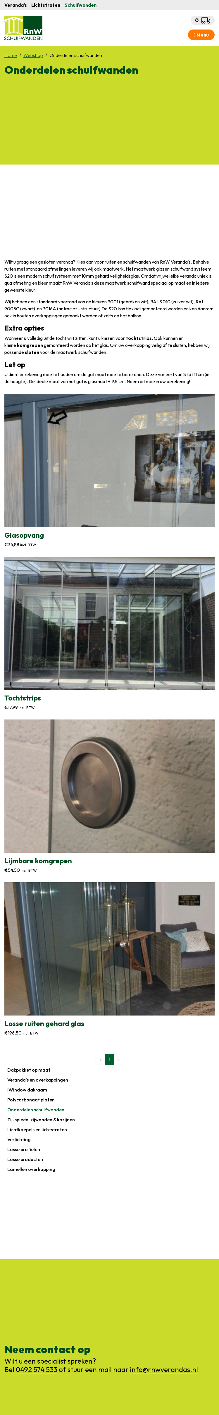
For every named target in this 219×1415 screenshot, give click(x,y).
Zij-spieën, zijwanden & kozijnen (41, 1119)
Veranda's (15, 5)
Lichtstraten (45, 5)
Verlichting (19, 1139)
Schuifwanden (80, 5)
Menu (201, 35)
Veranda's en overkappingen (37, 1080)
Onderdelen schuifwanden (35, 1110)
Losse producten (25, 1159)
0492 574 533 (36, 1369)
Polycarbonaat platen (31, 1100)
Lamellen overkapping (31, 1169)
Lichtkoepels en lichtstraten (37, 1129)
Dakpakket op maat (28, 1070)
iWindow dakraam (27, 1090)
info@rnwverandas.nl (164, 1369)
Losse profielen (23, 1149)
